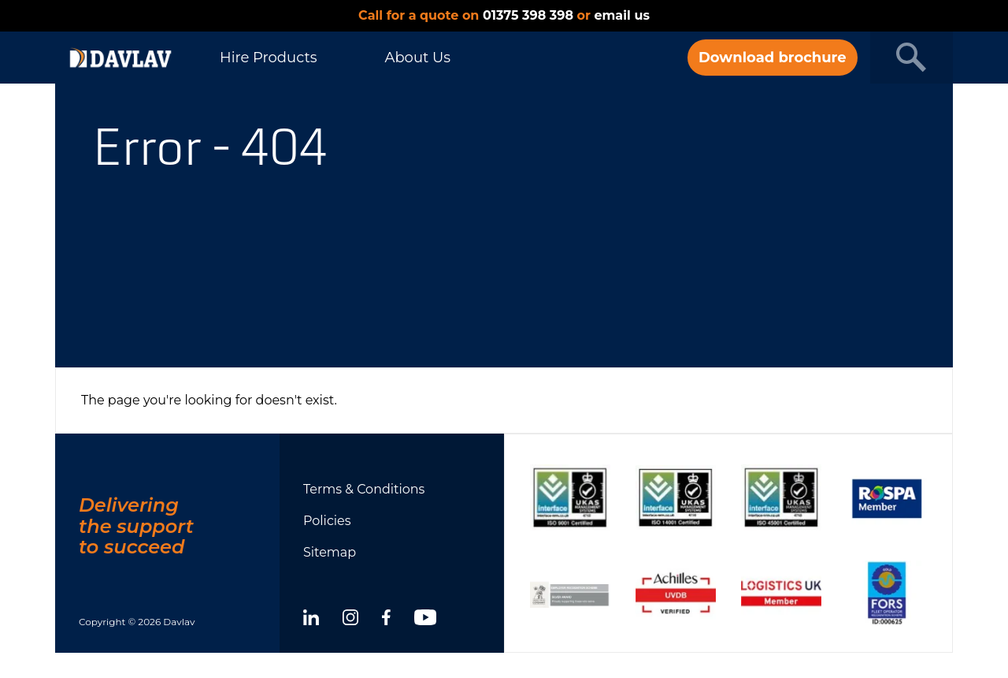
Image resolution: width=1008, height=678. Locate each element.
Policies (327, 520)
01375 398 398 (528, 15)
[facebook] (386, 619)
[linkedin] (311, 619)
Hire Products (268, 57)
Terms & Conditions (363, 489)
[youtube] (425, 619)
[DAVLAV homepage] (120, 57)
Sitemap (329, 552)
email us (621, 15)
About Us (417, 57)
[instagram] (350, 619)
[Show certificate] (570, 498)
